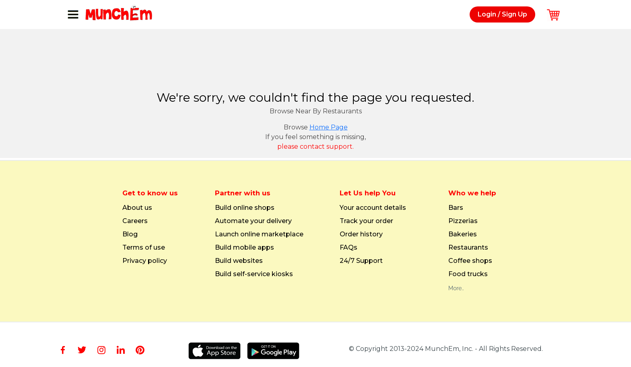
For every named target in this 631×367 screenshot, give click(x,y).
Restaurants (468, 247)
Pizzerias (463, 221)
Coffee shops (470, 261)
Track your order (366, 221)
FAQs (348, 247)
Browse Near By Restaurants (316, 111)
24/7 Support (361, 261)
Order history (361, 234)
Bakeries (462, 234)
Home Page (328, 127)
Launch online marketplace (259, 234)
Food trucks (468, 274)
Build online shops (244, 208)
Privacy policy (144, 261)
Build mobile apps (244, 247)
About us (137, 208)
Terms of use (143, 247)
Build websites (239, 261)
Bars (455, 208)
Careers (135, 221)
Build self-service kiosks (254, 274)
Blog (130, 234)
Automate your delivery (253, 221)
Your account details (373, 208)
